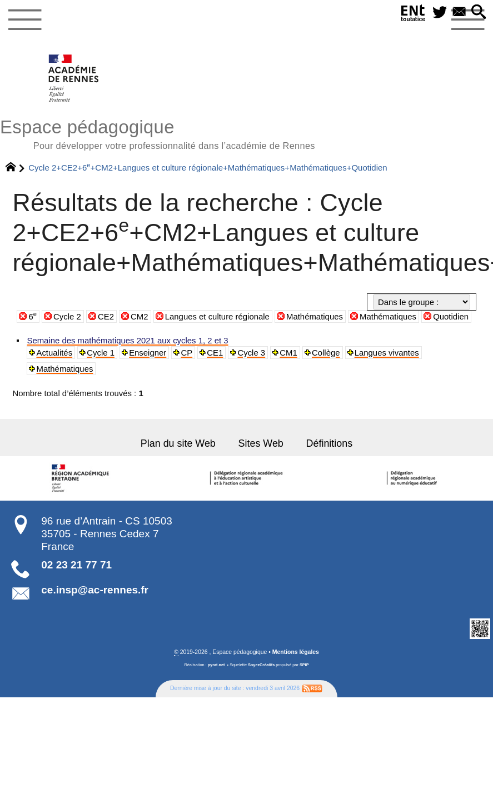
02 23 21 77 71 (76, 563)
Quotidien (451, 316)
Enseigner (145, 352)
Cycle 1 (99, 352)
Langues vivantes (379, 352)
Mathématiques (314, 316)
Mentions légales (295, 650)
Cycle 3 (246, 352)
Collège (319, 352)
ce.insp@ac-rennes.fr (94, 588)
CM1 (283, 352)
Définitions (326, 441)
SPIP (304, 663)
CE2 (106, 316)
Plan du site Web (180, 441)
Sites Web (260, 441)
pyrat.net (216, 663)
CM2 (139, 316)
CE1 (211, 352)
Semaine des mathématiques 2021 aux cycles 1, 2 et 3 (124, 340)
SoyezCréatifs (261, 663)
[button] (479, 12)
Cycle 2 (67, 316)
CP (183, 352)
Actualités (53, 352)
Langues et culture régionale (217, 316)
